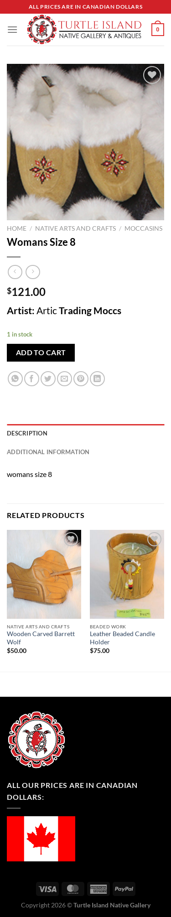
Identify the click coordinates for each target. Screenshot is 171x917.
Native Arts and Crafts (75, 228)
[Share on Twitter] (48, 378)
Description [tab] (27, 433)
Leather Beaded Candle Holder (122, 638)
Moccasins (143, 228)
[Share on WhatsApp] (15, 378)
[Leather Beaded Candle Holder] (127, 574)
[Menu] (12, 29)
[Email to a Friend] (64, 378)
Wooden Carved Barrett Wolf (41, 638)
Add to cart (41, 352)
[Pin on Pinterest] (80, 378)
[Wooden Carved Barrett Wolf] (44, 574)
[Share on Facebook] (31, 378)
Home (16, 228)
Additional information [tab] (48, 452)
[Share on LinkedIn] (97, 378)
